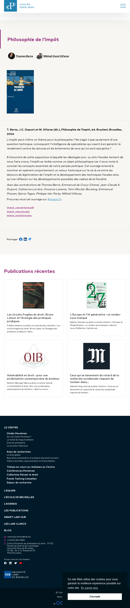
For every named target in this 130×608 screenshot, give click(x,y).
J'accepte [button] (94, 596)
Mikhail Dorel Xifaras (56, 55)
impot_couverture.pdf (20, 207)
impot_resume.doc (18, 211)
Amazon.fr (55, 199)
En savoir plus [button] (89, 587)
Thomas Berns (24, 55)
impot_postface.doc (19, 215)
